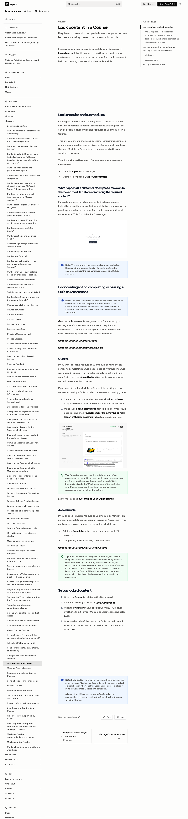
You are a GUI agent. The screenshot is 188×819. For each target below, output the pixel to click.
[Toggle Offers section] (22, 788)
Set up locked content (154, 64)
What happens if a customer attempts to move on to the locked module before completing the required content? (162, 37)
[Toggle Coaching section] (22, 111)
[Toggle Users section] (22, 92)
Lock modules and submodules (158, 27)
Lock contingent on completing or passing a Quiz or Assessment (159, 49)
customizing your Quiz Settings (96, 498)
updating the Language (88, 271)
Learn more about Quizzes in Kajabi (77, 340)
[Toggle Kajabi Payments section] (22, 779)
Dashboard (148, 4)
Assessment (100, 176)
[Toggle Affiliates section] (22, 793)
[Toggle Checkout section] (22, 783)
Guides (27, 12)
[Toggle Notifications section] (22, 87)
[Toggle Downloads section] (22, 754)
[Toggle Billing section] (22, 77)
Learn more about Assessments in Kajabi (80, 347)
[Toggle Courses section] (22, 121)
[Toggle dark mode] (180, 4)
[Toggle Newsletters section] (22, 759)
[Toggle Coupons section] (22, 798)
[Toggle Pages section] (22, 812)
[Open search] (94, 4)
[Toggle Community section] (22, 116)
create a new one (105, 602)
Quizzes (149, 55)
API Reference (42, 12)
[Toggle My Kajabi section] (22, 82)
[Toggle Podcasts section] (22, 764)
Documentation (13, 12)
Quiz (87, 176)
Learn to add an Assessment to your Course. (82, 547)
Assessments (151, 60)
